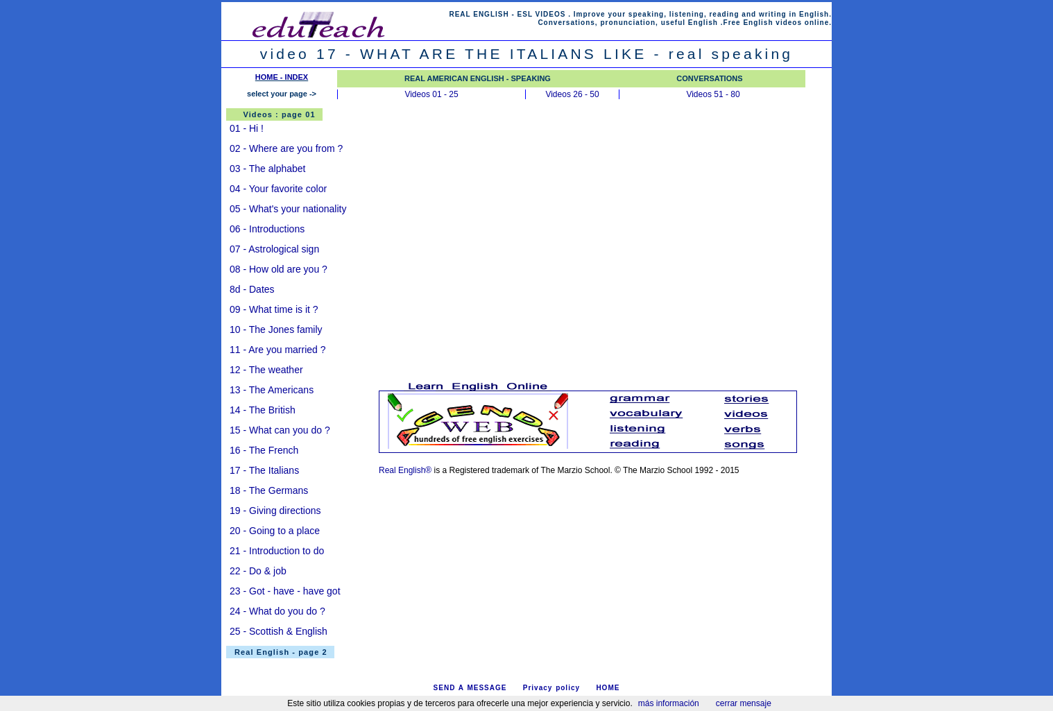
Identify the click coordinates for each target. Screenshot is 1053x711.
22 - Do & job (258, 570)
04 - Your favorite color (278, 188)
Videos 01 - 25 (431, 94)
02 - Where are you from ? (286, 148)
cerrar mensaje (743, 703)
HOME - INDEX (281, 77)
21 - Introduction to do (277, 550)
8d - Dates (252, 289)
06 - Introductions (267, 228)
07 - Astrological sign (274, 249)
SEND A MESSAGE (470, 688)
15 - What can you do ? (280, 430)
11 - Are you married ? (278, 349)
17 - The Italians (264, 470)
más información (668, 703)
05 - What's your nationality (288, 208)
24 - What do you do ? (277, 611)
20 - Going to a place (275, 530)
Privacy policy (551, 688)
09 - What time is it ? (274, 309)
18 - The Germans (269, 490)
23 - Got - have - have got (285, 591)
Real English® (405, 470)
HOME (607, 688)
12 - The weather (266, 369)
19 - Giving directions (275, 510)
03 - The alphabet (268, 168)
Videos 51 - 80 (712, 94)
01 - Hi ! (247, 128)
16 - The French (264, 450)
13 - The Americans (272, 389)
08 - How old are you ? (278, 269)
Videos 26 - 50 (572, 94)
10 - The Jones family (276, 329)
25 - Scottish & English (278, 631)
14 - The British (263, 410)
